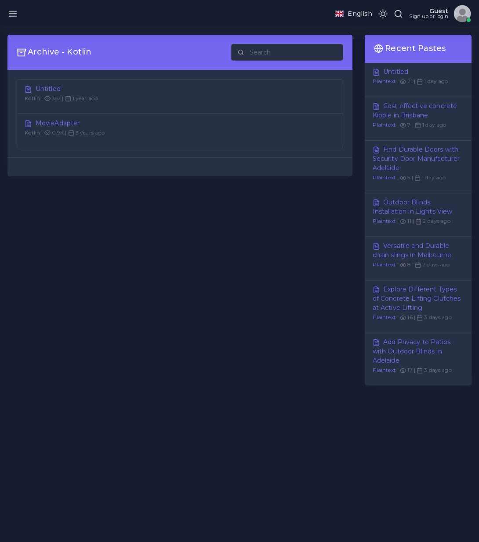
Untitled (48, 89)
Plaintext (384, 81)
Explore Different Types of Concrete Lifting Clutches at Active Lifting (417, 298)
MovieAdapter (58, 123)
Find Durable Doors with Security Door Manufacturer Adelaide (416, 159)
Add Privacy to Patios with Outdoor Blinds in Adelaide (411, 351)
